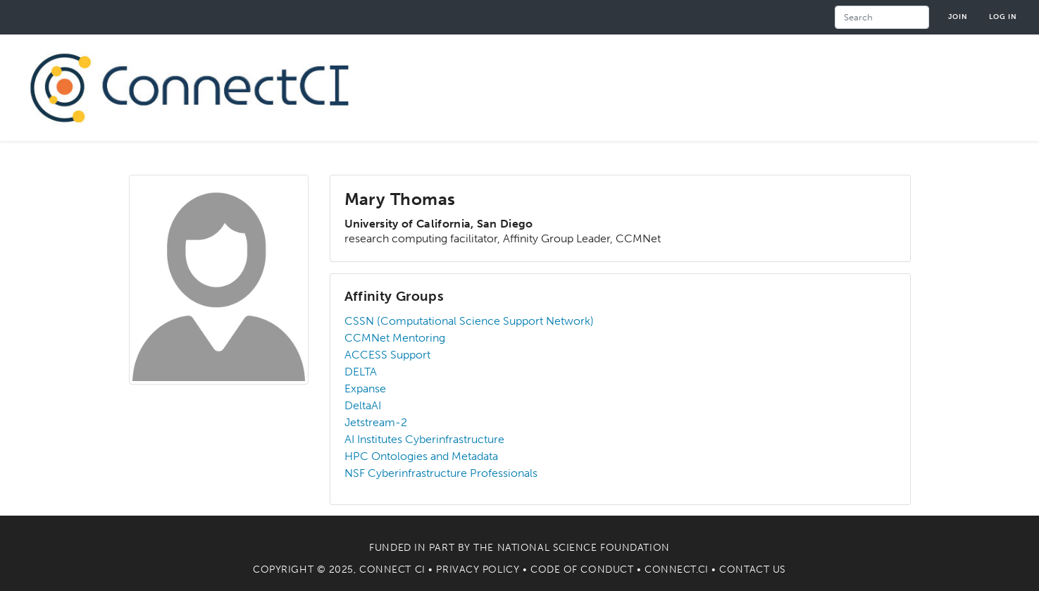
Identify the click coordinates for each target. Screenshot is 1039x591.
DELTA (360, 371)
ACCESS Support (387, 354)
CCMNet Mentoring (394, 337)
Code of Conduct (581, 570)
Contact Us (752, 570)
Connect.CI (677, 570)
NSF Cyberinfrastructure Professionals (440, 473)
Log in (1003, 16)
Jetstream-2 (375, 422)
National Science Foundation (583, 548)
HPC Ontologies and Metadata (421, 456)
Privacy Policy (477, 570)
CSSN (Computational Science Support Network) (469, 321)
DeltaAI (362, 405)
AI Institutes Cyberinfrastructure (424, 439)
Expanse (365, 388)
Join (958, 16)
